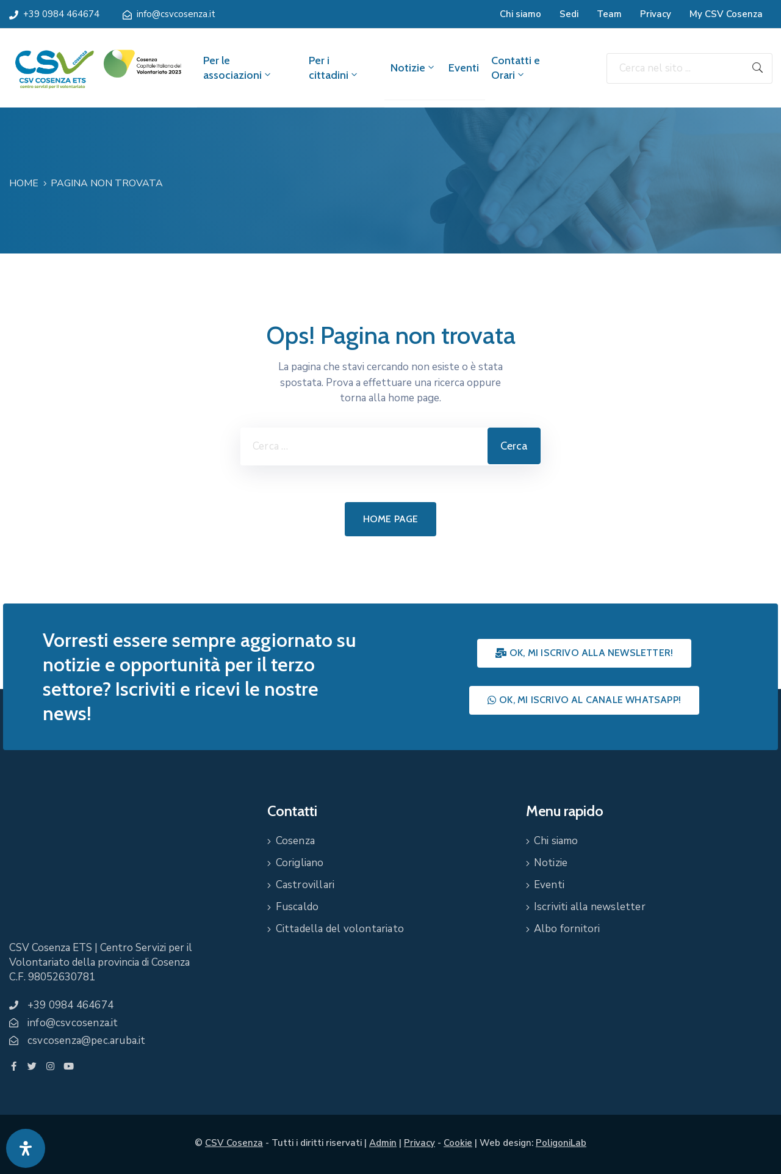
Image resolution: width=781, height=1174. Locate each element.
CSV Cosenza (234, 1143)
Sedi (569, 14)
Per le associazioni (238, 68)
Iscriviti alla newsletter (590, 907)
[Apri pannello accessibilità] (25, 1148)
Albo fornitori (567, 929)
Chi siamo (520, 14)
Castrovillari (305, 885)
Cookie (458, 1143)
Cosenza (295, 841)
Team (609, 14)
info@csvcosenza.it (176, 14)
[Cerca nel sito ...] (674, 68)
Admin (383, 1143)
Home (23, 183)
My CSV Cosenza (726, 14)
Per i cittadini (334, 68)
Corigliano (300, 863)
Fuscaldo (297, 907)
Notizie (413, 68)
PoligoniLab (561, 1143)
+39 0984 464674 (61, 14)
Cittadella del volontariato (340, 929)
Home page (391, 519)
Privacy (655, 14)
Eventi (463, 68)
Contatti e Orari (515, 68)
